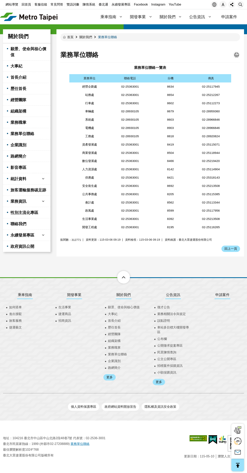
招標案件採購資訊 (170, 365)
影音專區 (18, 167)
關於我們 (18, 36)
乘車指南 (25, 295)
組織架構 (18, 111)
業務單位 (89, 78)
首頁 (70, 37)
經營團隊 (18, 100)
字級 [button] (223, 4)
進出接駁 (15, 314)
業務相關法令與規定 (171, 314)
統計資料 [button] (18, 179)
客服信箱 (40, 4)
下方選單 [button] (119, 277)
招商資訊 (64, 320)
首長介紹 (18, 77)
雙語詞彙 (73, 4)
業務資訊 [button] (18, 201)
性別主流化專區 (24, 212)
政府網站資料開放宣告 (120, 406)
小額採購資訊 (166, 372)
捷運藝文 (15, 327)
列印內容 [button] (236, 54)
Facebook (141, 4)
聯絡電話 (130, 78)
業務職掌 (18, 122)
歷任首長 (18, 88)
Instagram (158, 4)
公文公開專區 (166, 359)
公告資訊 (173, 295)
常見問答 (57, 4)
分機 (171, 78)
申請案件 (229, 17)
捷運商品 (64, 314)
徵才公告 (163, 307)
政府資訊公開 (22, 246)
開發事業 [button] (138, 17)
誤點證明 (163, 320)
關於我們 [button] (167, 17)
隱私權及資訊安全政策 (160, 406)
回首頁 (26, 4)
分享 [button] (231, 4)
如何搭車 (15, 307)
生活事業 (64, 307)
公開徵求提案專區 (170, 345)
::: (4, 6)
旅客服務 (15, 320)
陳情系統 (89, 4)
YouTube (175, 4)
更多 (109, 377)
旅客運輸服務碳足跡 (28, 190)
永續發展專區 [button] (22, 235)
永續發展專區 (121, 4)
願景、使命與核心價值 (28, 52)
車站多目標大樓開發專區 (173, 330)
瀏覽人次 (224, 456)
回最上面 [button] (237, 465)
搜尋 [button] (240, 4)
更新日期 (190, 456)
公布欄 (162, 339)
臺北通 (103, 4)
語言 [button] (214, 4)
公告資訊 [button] (197, 17)
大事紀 (16, 66)
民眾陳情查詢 (166, 352)
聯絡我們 (18, 224)
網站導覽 (12, 4)
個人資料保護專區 (83, 406)
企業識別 (18, 145)
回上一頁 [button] (230, 248)
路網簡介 (18, 156)
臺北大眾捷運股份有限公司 (28, 17)
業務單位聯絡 (22, 133)
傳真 (211, 78)
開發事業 (74, 295)
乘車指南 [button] (108, 17)
